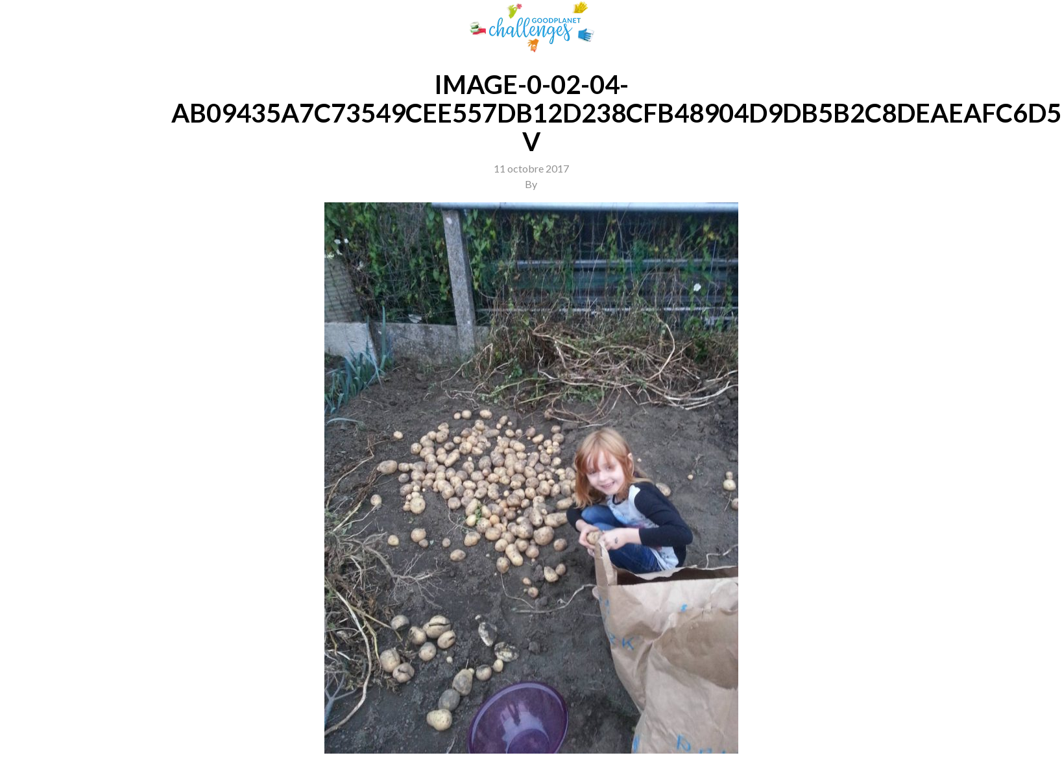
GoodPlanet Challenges (531, 27)
